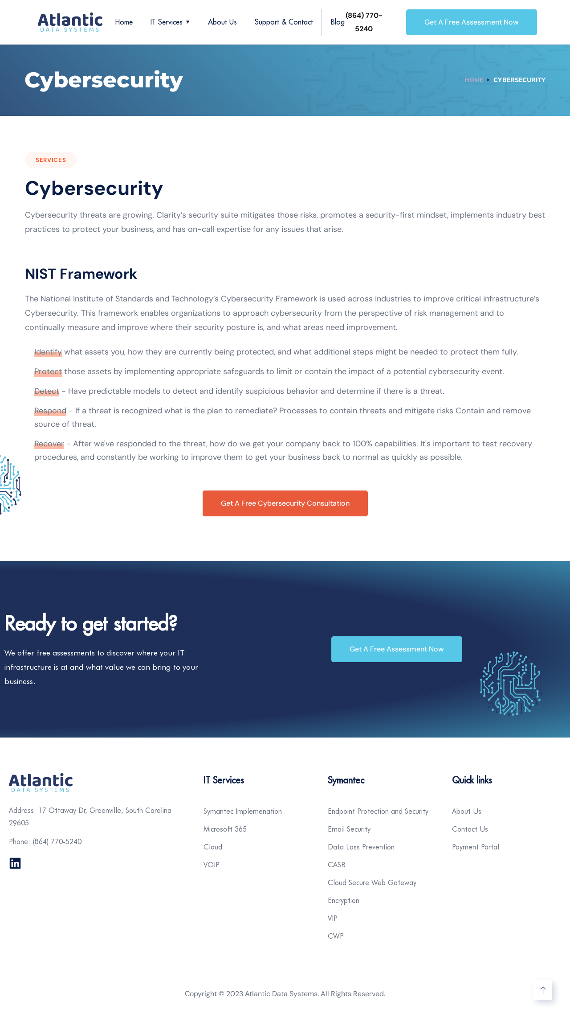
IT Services (167, 21)
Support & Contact (284, 21)
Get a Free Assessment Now (471, 22)
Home (124, 21)
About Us (222, 21)
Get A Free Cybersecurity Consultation (285, 503)
